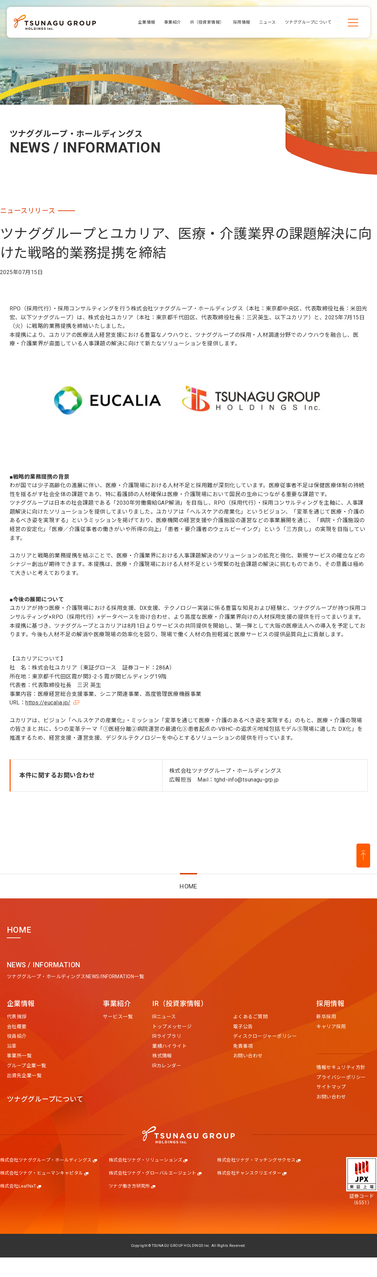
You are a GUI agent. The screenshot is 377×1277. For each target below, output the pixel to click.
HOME (188, 886)
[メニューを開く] (353, 22)
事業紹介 (117, 1004)
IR (180, 1004)
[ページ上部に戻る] (363, 855)
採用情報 (330, 1004)
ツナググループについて (45, 1099)
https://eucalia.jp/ (47, 702)
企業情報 (21, 1004)
